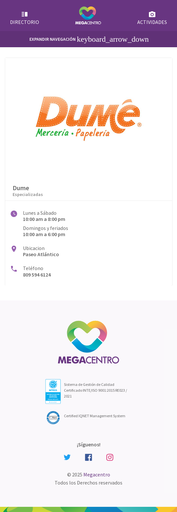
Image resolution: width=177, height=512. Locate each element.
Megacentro (96, 474)
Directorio (24, 17)
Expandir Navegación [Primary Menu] (89, 39)
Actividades (152, 17)
